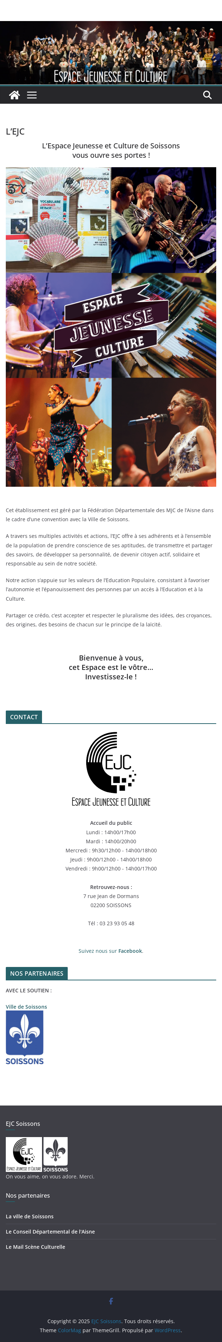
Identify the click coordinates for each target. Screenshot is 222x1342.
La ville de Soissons (30, 1216)
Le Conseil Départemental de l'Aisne (50, 1231)
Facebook (130, 950)
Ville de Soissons (26, 1006)
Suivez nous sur (98, 950)
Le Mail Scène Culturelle (35, 1246)
